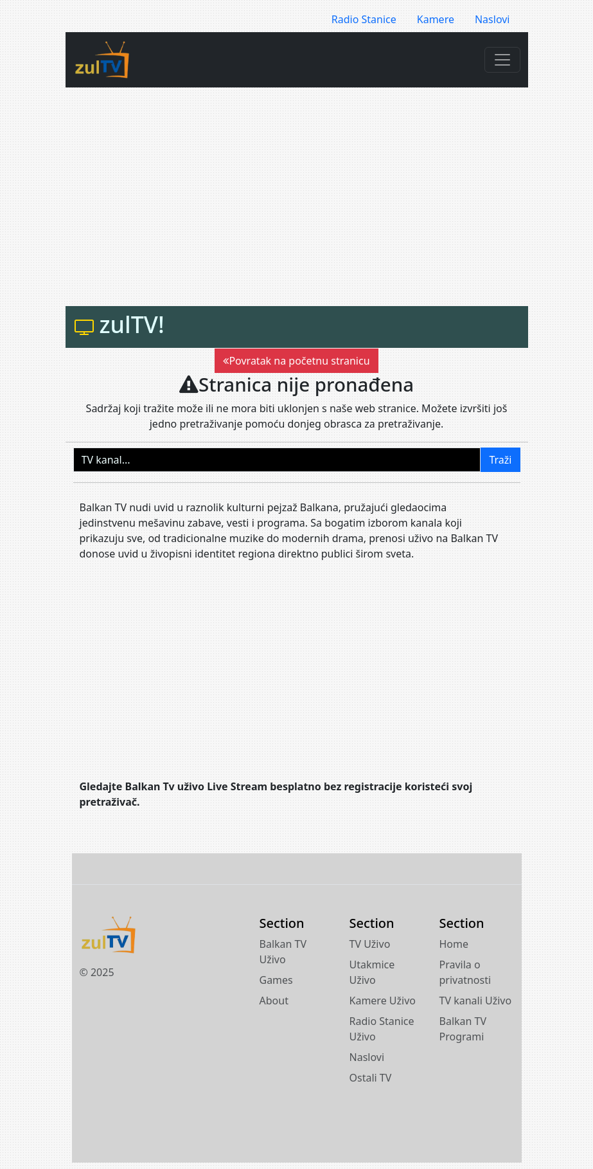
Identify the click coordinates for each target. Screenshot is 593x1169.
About (274, 1000)
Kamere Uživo (383, 1000)
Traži (500, 460)
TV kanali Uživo (475, 1000)
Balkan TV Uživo (283, 951)
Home (454, 944)
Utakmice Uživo (372, 972)
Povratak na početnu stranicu (296, 361)
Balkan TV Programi (463, 1029)
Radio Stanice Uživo (382, 1029)
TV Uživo (370, 944)
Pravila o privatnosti (465, 972)
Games (276, 980)
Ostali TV (371, 1078)
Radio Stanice (364, 19)
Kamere (435, 19)
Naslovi (492, 19)
